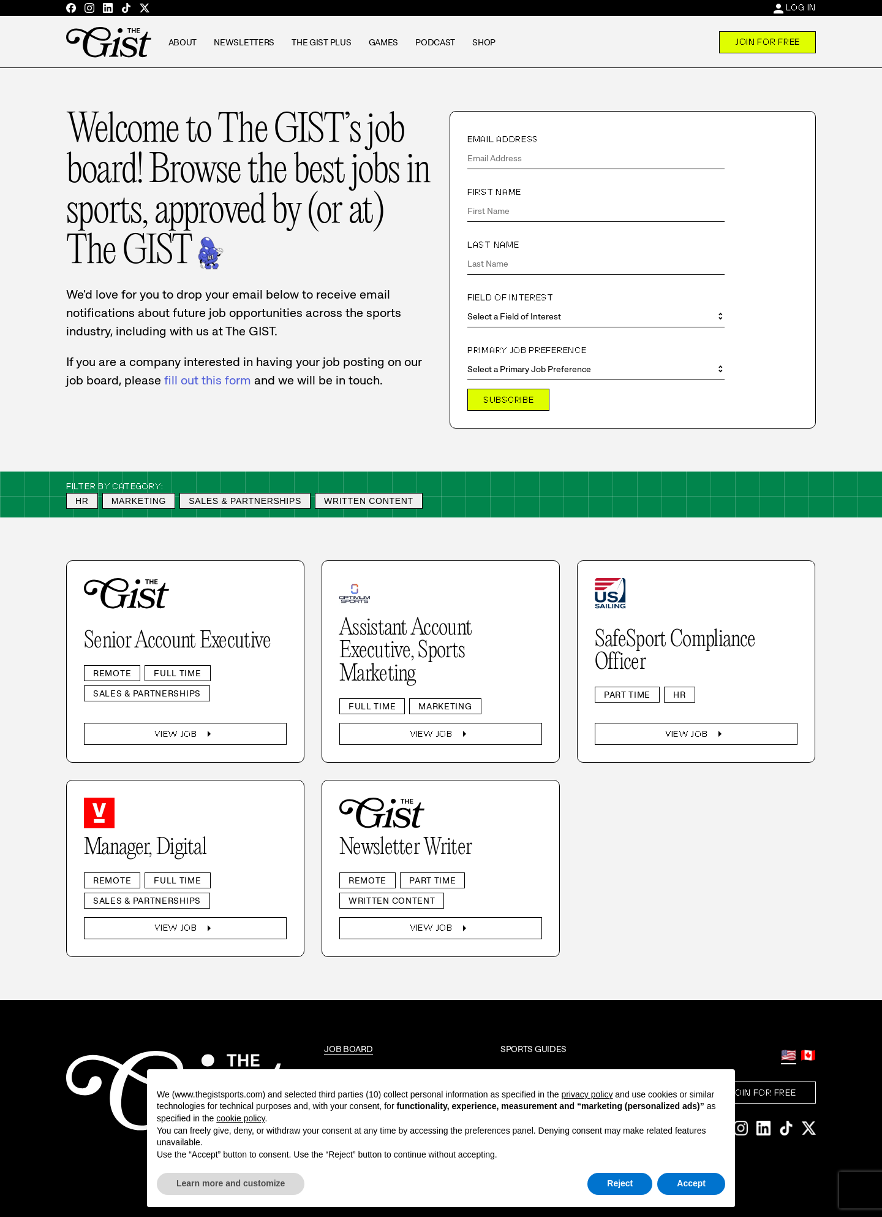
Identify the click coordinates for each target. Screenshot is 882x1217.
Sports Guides (533, 1049)
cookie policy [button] (240, 1118)
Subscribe (508, 400)
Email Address (502, 139)
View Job (185, 734)
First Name (494, 192)
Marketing (139, 501)
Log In (801, 7)
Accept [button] (691, 1183)
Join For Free (767, 42)
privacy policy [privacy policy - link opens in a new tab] (586, 1094)
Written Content (368, 501)
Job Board (348, 1049)
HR (82, 501)
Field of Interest (510, 297)
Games (384, 42)
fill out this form (207, 380)
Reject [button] (620, 1183)
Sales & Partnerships (245, 501)
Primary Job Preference (526, 350)
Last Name (493, 245)
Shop (484, 42)
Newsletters (244, 42)
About (182, 42)
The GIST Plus (321, 42)
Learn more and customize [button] (230, 1183)
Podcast (435, 42)
